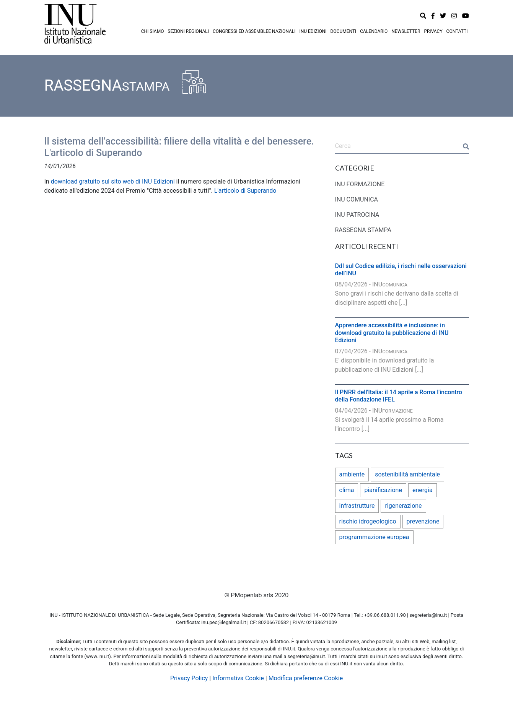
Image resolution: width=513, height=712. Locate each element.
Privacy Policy (189, 678)
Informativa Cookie (238, 678)
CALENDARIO (374, 31)
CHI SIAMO (152, 31)
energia (422, 490)
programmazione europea (374, 537)
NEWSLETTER (405, 31)
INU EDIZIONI (312, 31)
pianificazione (383, 490)
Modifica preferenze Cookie (306, 678)
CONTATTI (457, 31)
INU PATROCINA (357, 214)
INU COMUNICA (356, 199)
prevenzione (423, 521)
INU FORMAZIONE (360, 184)
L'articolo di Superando (245, 190)
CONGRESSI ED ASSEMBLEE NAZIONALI (254, 31)
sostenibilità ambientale (407, 474)
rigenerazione (403, 505)
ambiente (352, 474)
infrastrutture (357, 505)
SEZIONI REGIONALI (188, 31)
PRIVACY (433, 31)
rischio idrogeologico (367, 521)
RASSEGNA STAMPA (363, 230)
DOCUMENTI (343, 31)
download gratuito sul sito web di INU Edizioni (113, 181)
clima (346, 490)
